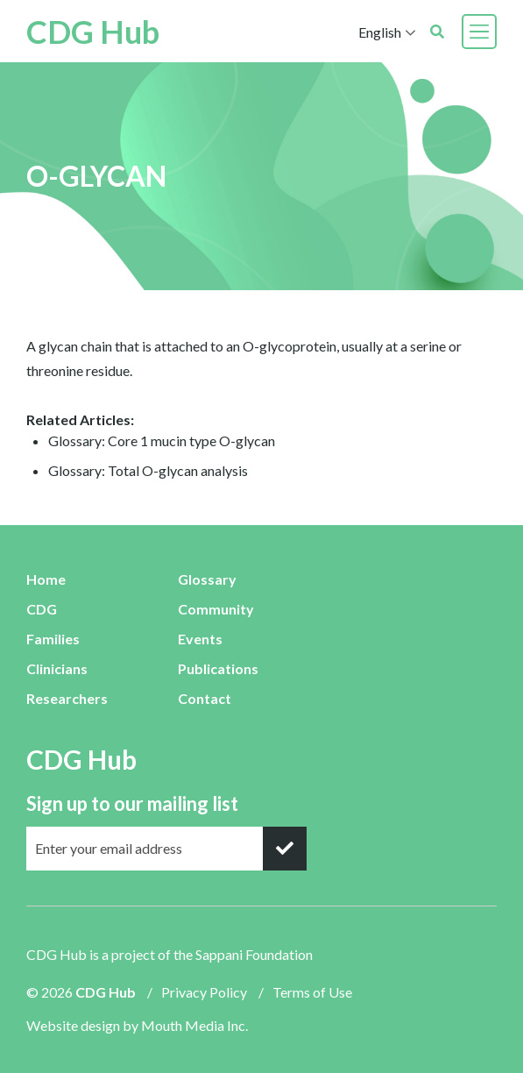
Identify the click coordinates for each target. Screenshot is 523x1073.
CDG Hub (92, 31)
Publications (218, 668)
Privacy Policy (204, 992)
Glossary (207, 579)
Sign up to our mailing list (132, 803)
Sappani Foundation (254, 954)
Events (200, 638)
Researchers (67, 698)
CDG (41, 608)
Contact (204, 698)
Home (46, 579)
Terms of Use (312, 992)
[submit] (285, 848)
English (379, 32)
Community (216, 608)
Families (53, 638)
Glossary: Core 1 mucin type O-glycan (161, 440)
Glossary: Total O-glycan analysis (148, 470)
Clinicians (57, 668)
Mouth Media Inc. (194, 1025)
